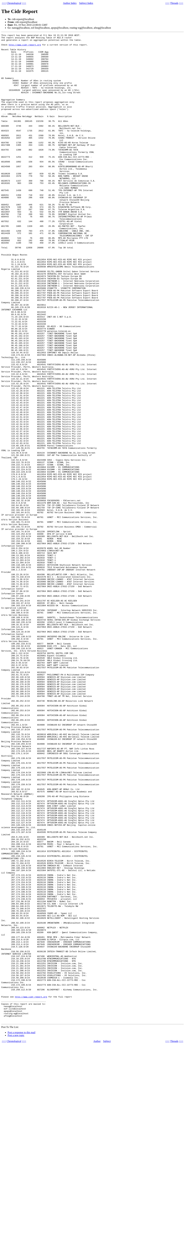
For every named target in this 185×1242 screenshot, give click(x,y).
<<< (4, 3)
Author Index (70, 3)
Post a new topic (16, 1233)
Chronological (14, 3)
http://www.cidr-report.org (25, 47)
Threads (174, 3)
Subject (107, 1238)
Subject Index (86, 3)
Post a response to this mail (21, 1230)
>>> (24, 3)
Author (97, 1238)
